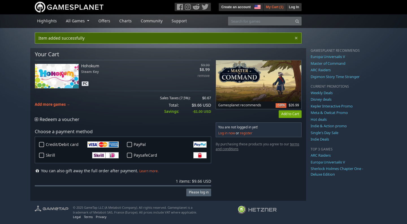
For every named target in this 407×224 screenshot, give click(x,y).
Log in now (226, 133)
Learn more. (149, 171)
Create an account (236, 7)
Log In (294, 7)
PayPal (170, 144)
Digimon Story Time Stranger (335, 76)
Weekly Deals (322, 92)
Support (179, 20)
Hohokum (90, 65)
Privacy (101, 217)
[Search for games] (260, 21)
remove (204, 76)
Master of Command (328, 63)
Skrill (82, 155)
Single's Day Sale (324, 132)
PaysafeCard (170, 155)
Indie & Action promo (329, 125)
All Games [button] (76, 20)
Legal (77, 217)
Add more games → (52, 104)
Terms (88, 217)
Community (152, 20)
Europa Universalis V (328, 56)
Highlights (47, 20)
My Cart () (274, 7)
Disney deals (321, 99)
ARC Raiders (321, 69)
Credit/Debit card (82, 144)
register (246, 133)
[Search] (297, 21)
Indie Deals (320, 139)
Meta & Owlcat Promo (329, 112)
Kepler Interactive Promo (332, 106)
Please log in (199, 192)
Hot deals (319, 119)
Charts (125, 20)
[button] (257, 6)
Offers (104, 20)
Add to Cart (290, 113)
